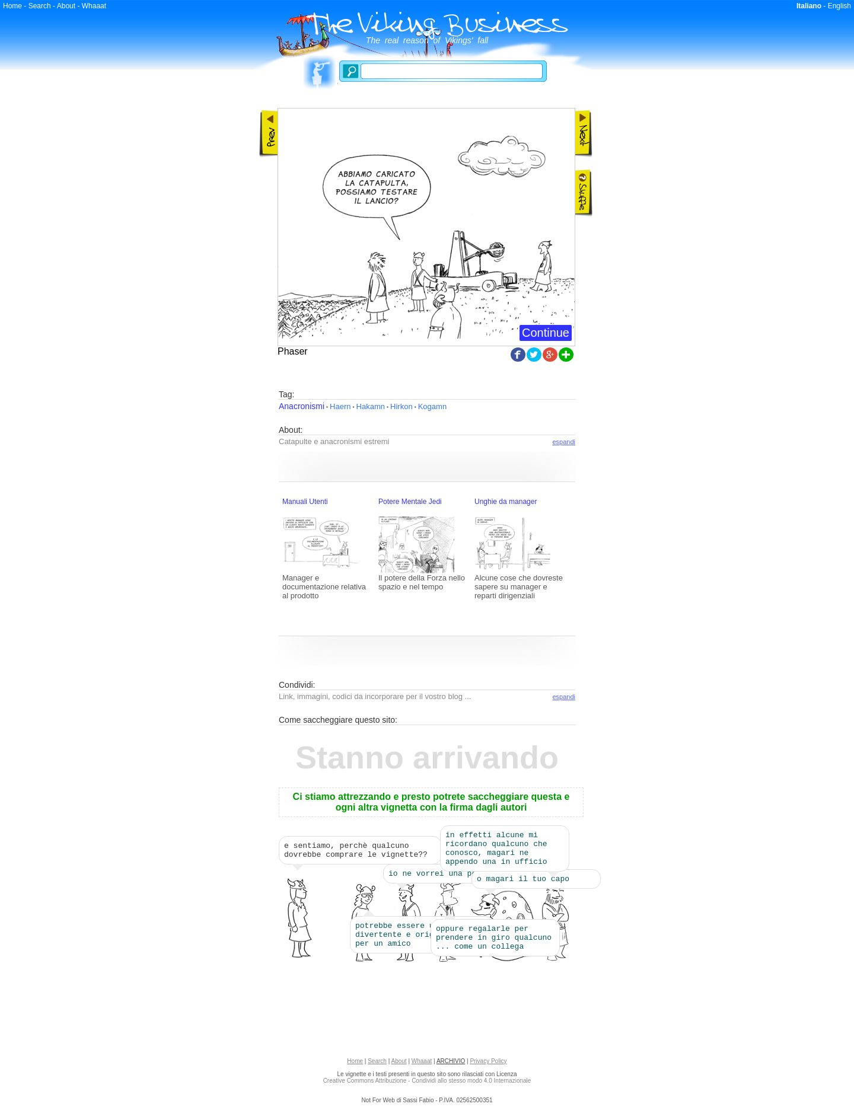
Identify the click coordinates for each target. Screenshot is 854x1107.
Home (12, 6)
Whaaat (94, 6)
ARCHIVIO (450, 1064)
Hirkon (401, 406)
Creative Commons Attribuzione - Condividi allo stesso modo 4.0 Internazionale (427, 1084)
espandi (563, 441)
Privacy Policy (488, 1064)
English (839, 6)
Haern (340, 406)
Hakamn (370, 406)
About (66, 6)
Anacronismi (301, 406)
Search (39, 6)
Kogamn (432, 406)
